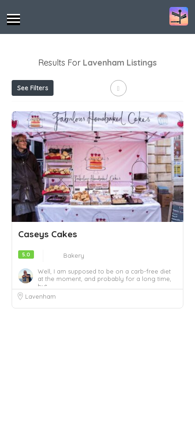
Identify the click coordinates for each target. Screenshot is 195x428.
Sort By (83, 129)
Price (27, 108)
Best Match (36, 129)
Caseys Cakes (47, 302)
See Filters (32, 88)
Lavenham (40, 364)
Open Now (69, 108)
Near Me (137, 108)
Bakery (73, 323)
